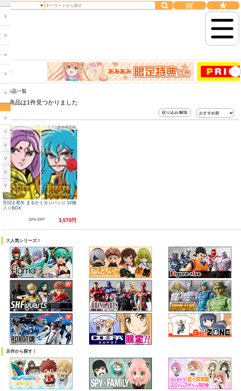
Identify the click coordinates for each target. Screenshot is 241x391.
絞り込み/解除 (175, 112)
